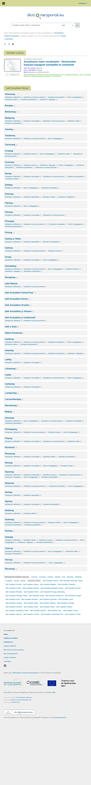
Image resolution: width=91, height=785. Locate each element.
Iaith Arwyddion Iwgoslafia (48, 599)
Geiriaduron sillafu (12, 99)
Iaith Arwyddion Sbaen (47, 607)
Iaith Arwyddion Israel (12, 599)
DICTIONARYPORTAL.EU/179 (33, 59)
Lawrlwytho (7, 661)
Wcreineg (11, 569)
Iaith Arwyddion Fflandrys (13, 592)
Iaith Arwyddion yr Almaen (19, 311)
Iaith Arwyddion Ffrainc (31, 592)
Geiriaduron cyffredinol (13, 97)
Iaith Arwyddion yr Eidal (73, 614)
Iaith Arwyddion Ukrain (70, 610)
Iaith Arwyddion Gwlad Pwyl (20, 292)
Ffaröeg (9, 203)
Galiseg (9, 248)
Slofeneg (9, 519)
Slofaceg (9, 510)
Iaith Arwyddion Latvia (65, 599)
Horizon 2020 (51, 692)
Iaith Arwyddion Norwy (17, 299)
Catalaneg (10, 135)
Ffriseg (9, 232)
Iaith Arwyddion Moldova (47, 603)
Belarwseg (11, 112)
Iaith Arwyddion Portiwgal (65, 603)
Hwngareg (11, 277)
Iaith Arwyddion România (13, 607)
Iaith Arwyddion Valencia (13, 614)
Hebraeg (57, 577)
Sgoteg (8, 501)
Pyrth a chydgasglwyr (75, 97)
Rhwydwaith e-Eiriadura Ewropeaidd (25, 673)
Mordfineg (78, 577)
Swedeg (9, 537)
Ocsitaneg (8, 581)
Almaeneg (10, 94)
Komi (63, 577)
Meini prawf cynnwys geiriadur (14, 650)
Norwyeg (9, 418)
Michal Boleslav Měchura (24, 697)
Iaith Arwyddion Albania (50, 581)
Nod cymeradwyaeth (10, 654)
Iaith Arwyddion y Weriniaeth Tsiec (52, 614)
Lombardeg (12, 393)
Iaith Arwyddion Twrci (54, 610)
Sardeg (16, 581)
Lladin (8, 375)
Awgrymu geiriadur (10, 646)
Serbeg (8, 492)
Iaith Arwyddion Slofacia (64, 607)
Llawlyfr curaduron (10, 657)
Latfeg (8, 359)
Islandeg (9, 350)
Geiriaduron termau (31, 154)
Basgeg (10, 105)
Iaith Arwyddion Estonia (73, 588)
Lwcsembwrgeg (14, 399)
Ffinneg (9, 212)
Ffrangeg (9, 221)
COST (9, 692)
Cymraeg (83, 3)
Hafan (6, 634)
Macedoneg (12, 405)
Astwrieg (50, 577)
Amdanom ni (8, 642)
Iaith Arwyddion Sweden (38, 610)
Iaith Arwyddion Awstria (30, 584)
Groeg (8, 257)
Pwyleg (8, 438)
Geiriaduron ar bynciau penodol (35, 97)
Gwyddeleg (10, 266)
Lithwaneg (11, 368)
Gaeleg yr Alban (13, 239)
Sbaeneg (9, 483)
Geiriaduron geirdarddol (30, 99)
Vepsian (22, 581)
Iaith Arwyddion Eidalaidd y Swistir (52, 588)
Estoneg (9, 194)
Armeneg (34, 577)
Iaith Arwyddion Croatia (13, 588)
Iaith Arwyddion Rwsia (31, 607)
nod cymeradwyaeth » (59, 717)
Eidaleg (8, 185)
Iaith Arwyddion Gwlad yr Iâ (54, 596)
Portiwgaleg (11, 429)
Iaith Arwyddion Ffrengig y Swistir (16, 596)
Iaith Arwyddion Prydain (18, 305)
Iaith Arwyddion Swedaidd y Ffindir (16, 610)
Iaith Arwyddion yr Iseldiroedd (20, 317)
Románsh (11, 447)
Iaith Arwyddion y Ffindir (31, 614)
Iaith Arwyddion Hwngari (73, 596)
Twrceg (8, 560)
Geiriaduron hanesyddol (57, 97)
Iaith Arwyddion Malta (31, 603)
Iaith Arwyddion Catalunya (66, 584)
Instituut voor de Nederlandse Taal (20, 700)
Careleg (10, 129)
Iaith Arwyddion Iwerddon (29, 599)
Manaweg (70, 577)
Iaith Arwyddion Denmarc (30, 588)
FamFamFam (16, 702)
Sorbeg (10, 531)
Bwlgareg (10, 118)
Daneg (8, 173)
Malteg (9, 411)
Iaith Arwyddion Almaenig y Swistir (71, 581)
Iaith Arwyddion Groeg (36, 596)
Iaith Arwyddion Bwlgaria (48, 584)
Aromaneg (42, 577)
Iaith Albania (11, 283)
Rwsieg (8, 463)
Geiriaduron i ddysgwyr (48, 99)
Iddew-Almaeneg (14, 333)
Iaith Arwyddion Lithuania (13, 603)
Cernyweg (11, 144)
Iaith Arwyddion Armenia (13, 584)
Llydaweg (10, 384)
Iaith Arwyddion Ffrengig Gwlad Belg (52, 592)
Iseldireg (9, 339)
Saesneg (9, 472)
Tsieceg (9, 548)
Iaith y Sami (12, 326)
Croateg (9, 151)
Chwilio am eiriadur (11, 638)
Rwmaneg (10, 453)
